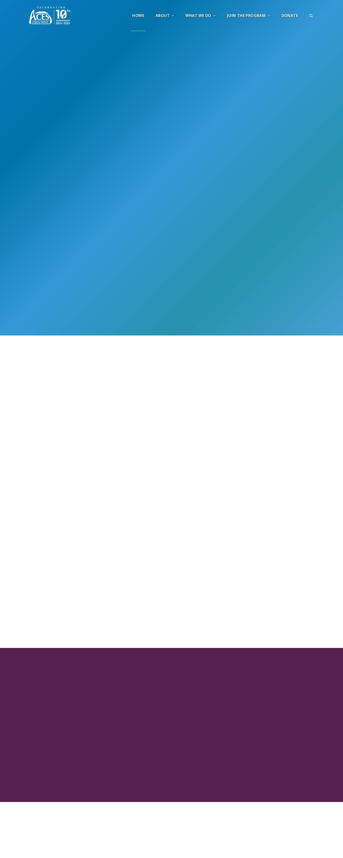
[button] (311, 15)
